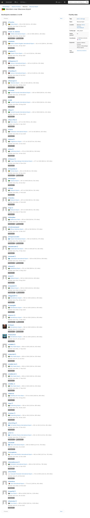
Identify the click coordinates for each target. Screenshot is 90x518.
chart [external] (79, 39)
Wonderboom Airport (15, 298)
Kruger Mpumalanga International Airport (21, 161)
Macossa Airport (33, 6)
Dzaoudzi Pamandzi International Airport (21, 474)
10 (12, 321)
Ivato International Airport (17, 483)
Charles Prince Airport (16, 53)
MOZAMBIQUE (80, 27)
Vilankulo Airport (14, 83)
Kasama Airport (14, 180)
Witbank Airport (14, 278)
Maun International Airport (17, 444)
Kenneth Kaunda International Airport (20, 92)
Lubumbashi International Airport (19, 258)
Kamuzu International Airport (18, 63)
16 (20, 292)
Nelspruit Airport (14, 190)
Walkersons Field (15, 219)
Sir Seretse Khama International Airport (20, 425)
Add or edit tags (80, 18)
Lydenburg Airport (15, 151)
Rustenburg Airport (15, 405)
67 (12, 292)
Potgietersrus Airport (15, 141)
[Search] (87, 2)
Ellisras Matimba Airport (16, 229)
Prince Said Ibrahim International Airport (21, 454)
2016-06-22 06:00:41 (81, 50)
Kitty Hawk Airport (15, 346)
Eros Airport (13, 493)
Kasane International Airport (17, 239)
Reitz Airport (13, 122)
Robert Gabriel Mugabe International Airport (22, 43)
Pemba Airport (14, 171)
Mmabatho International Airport (18, 464)
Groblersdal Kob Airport (16, 248)
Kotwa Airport (14, 24)
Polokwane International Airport (18, 131)
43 (12, 449)
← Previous (5, 511)
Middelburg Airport (15, 268)
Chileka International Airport (17, 34)
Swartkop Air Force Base (17, 395)
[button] (23, 2)
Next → (62, 511)
